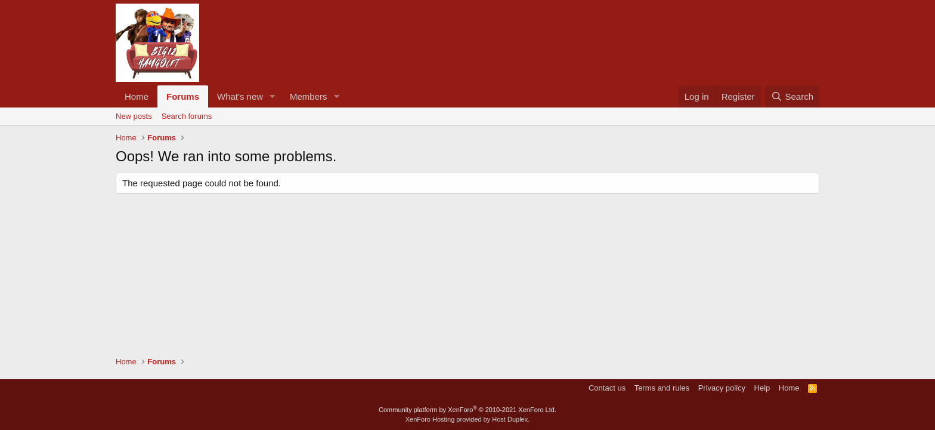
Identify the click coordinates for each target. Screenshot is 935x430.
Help (762, 387)
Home (136, 96)
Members (308, 96)
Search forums (187, 116)
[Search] (792, 96)
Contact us (607, 387)
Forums (182, 96)
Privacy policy (721, 387)
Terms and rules (661, 387)
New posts (134, 116)
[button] (272, 96)
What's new (240, 96)
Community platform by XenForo (467, 409)
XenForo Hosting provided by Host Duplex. (467, 419)
